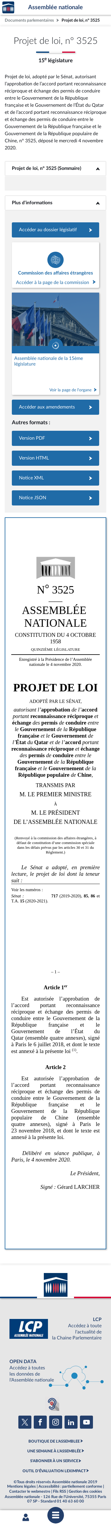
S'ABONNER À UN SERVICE (54, 1461)
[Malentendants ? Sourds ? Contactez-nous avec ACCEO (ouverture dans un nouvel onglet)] (52, 1404)
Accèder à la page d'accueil (8, 7)
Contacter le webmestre (29, 1491)
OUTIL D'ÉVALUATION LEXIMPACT (54, 1471)
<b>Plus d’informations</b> (55, 202)
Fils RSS (59, 1491)
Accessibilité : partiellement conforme (70, 1486)
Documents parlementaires (29, 20)
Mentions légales (21, 1486)
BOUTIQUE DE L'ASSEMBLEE (54, 1441)
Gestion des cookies (85, 1491)
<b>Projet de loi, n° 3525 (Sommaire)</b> (55, 168)
